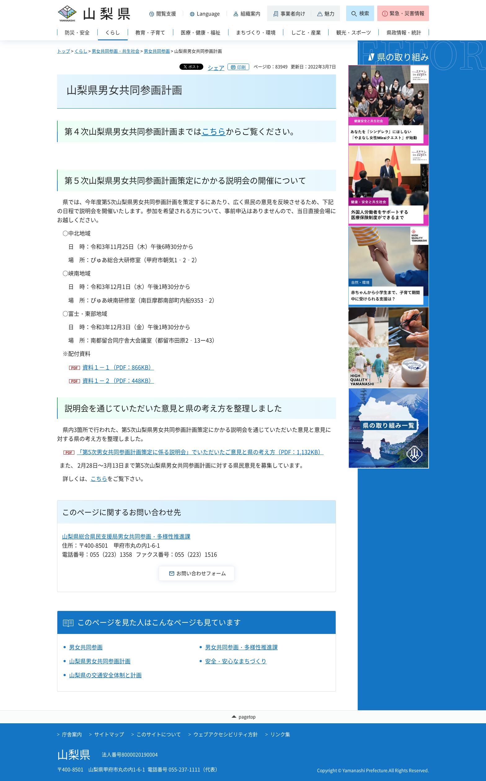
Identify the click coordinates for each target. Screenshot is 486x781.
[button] (163, 13)
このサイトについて (158, 734)
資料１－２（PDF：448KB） (118, 380)
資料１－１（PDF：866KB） (118, 367)
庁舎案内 (72, 734)
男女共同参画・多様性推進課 (241, 647)
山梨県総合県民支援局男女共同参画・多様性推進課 (126, 536)
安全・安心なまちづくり (236, 661)
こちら (213, 131)
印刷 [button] (241, 67)
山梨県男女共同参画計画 (99, 661)
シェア (216, 68)
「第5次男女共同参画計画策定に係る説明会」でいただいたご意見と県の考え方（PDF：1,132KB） (200, 452)
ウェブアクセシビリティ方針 (225, 734)
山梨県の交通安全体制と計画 (105, 675)
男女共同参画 (157, 51)
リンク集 (280, 734)
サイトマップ (109, 734)
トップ (63, 51)
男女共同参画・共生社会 (115, 51)
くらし (80, 51)
